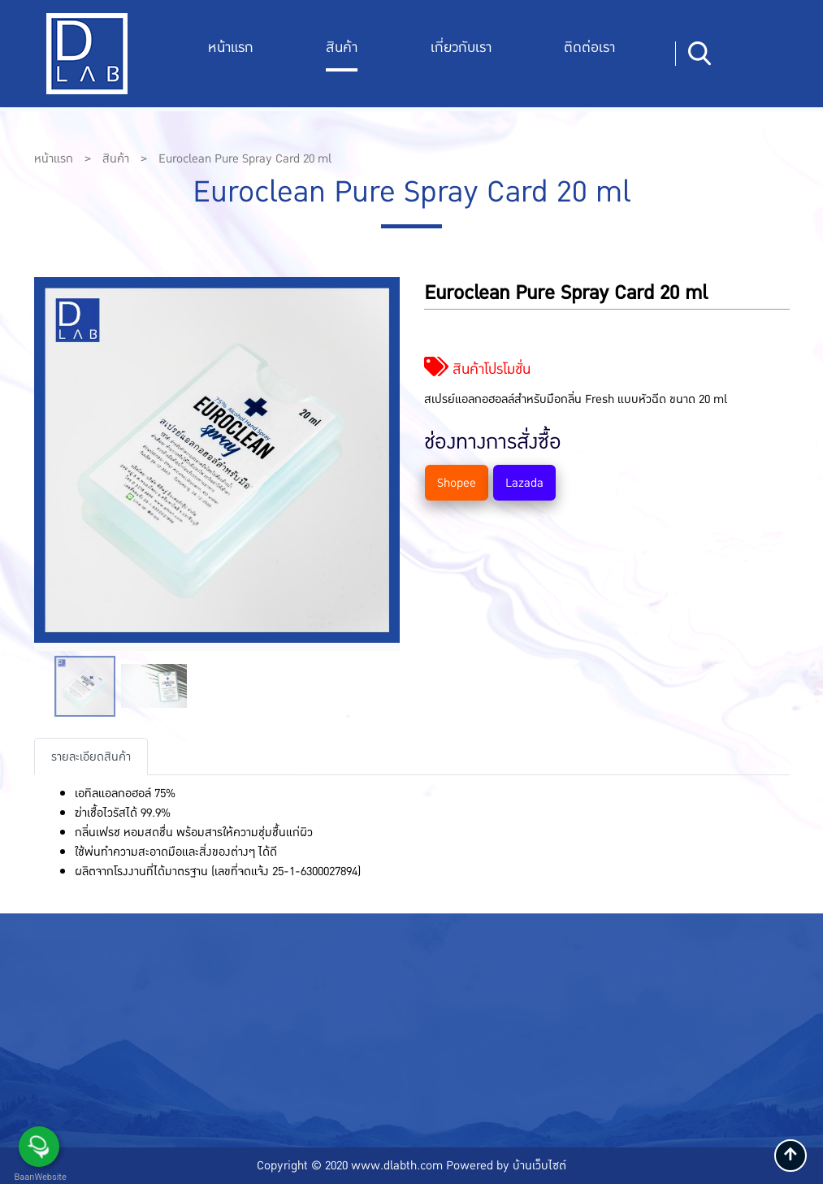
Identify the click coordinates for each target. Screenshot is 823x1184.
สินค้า (341, 47)
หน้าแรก (230, 47)
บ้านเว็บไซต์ (539, 1165)
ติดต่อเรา (589, 47)
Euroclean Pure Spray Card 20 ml (244, 158)
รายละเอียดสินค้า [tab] (91, 756)
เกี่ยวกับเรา (461, 47)
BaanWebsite (39, 1177)
